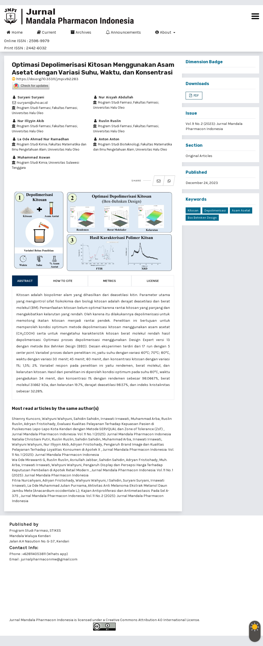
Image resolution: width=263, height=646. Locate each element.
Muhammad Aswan (31, 157)
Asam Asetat (241, 210)
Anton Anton (106, 139)
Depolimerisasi (215, 210)
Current (46, 32)
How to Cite (62, 281)
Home (15, 32)
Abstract (25, 281)
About (163, 32)
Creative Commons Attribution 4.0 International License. (152, 620)
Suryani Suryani (28, 97)
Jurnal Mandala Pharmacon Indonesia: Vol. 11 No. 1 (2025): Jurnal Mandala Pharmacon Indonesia (91, 434)
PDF (196, 95)
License (153, 281)
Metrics (109, 281)
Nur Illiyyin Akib (28, 121)
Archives (80, 32)
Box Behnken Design (202, 217)
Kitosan (193, 210)
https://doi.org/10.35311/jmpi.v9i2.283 (45, 79)
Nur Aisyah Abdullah (113, 97)
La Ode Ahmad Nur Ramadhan (40, 139)
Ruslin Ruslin (107, 121)
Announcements (123, 32)
